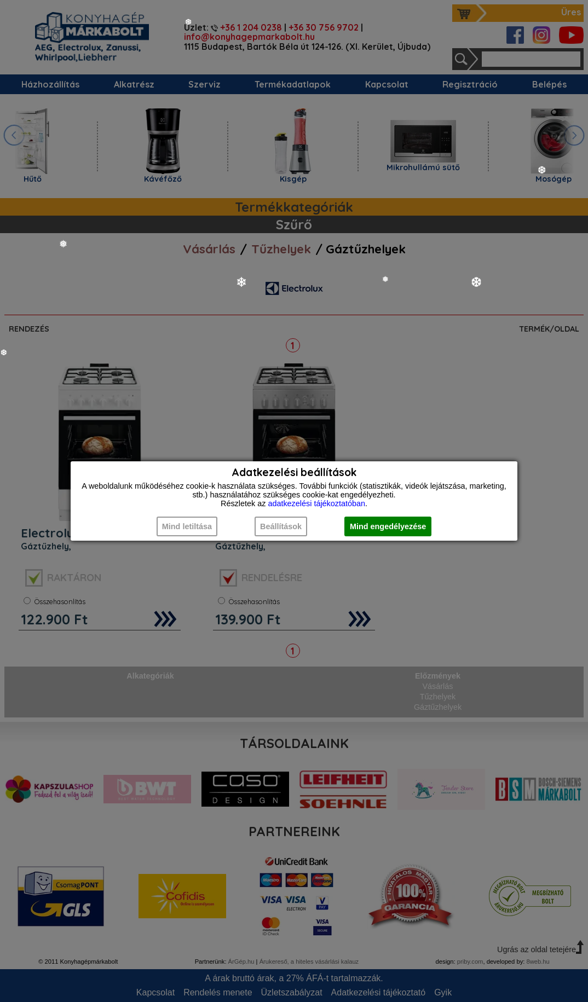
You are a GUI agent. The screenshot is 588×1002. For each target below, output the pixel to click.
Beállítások (281, 526)
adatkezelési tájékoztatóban (316, 503)
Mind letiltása (187, 526)
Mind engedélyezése (388, 526)
